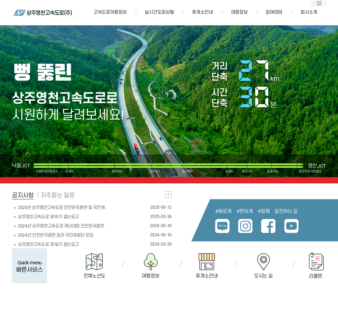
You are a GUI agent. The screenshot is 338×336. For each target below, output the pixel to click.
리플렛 (315, 276)
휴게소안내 (202, 12)
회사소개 (309, 12)
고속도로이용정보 (109, 12)
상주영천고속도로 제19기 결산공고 (48, 216)
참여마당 (274, 12)
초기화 (319, 3)
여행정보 (239, 12)
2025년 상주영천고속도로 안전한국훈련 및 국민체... (62, 207)
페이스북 (268, 226)
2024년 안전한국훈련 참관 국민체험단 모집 (55, 235)
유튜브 (291, 226)
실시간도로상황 (159, 12)
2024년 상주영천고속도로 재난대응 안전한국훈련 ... (62, 225)
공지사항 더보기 (168, 194)
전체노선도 (94, 276)
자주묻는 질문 (58, 195)
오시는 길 (263, 276)
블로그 (222, 226)
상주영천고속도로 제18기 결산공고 (48, 244)
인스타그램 (245, 226)
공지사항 (23, 195)
